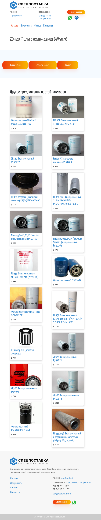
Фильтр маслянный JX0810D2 (67, 280)
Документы (26, 25)
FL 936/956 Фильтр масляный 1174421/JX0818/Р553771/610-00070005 (67, 201)
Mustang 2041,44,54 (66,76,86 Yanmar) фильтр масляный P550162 (67, 242)
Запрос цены (15, 65)
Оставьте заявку (42, 65)
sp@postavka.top (62, 493)
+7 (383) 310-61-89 (45, 16)
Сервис (37, 25)
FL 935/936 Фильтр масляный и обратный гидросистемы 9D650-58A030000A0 (67, 437)
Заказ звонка (76, 12)
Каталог (15, 25)
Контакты (48, 25)
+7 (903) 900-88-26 (16, 16)
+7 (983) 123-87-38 (45, 19)
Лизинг (68, 65)
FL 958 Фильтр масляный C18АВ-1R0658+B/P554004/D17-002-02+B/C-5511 (67, 319)
